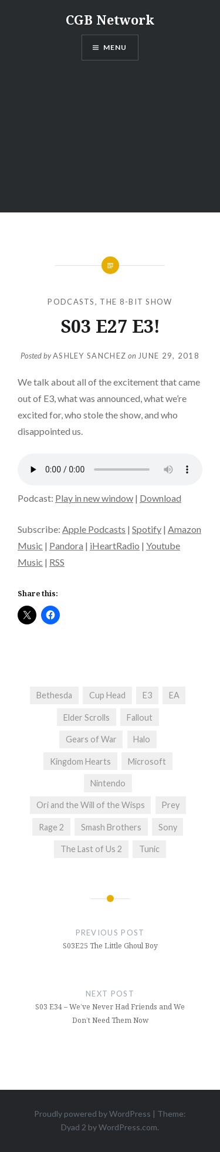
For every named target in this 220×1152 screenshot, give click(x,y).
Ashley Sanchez (89, 355)
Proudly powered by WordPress (92, 1114)
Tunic (149, 849)
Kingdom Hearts (80, 761)
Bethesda (54, 695)
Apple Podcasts (94, 529)
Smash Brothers (111, 827)
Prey (170, 805)
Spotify (146, 529)
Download (160, 498)
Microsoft (147, 761)
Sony (167, 827)
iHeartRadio (115, 545)
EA (174, 695)
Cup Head (107, 695)
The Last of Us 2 (91, 849)
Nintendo (108, 783)
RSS (57, 561)
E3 (147, 695)
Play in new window (94, 498)
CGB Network (110, 19)
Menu (115, 47)
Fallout (140, 717)
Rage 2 (51, 827)
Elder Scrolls (86, 717)
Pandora (66, 545)
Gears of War (91, 739)
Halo (141, 739)
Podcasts (71, 301)
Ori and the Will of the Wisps (90, 805)
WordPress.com (128, 1127)
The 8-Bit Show (136, 301)
